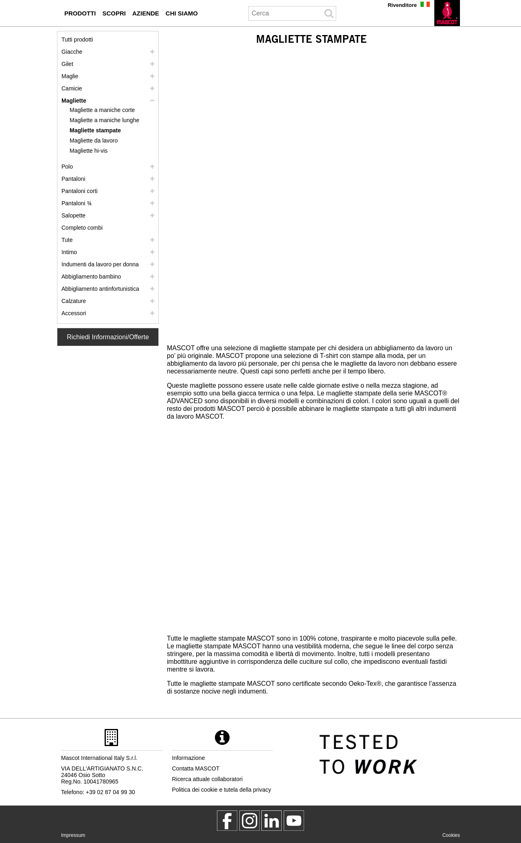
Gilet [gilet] (67, 64)
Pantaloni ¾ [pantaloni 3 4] (76, 203)
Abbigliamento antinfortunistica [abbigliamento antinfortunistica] (100, 288)
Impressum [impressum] (73, 835)
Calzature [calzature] (73, 301)
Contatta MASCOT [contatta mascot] (196, 768)
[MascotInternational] (294, 820)
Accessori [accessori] (73, 313)
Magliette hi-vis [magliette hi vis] (88, 150)
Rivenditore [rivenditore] (402, 5)
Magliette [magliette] (73, 100)
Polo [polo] (67, 166)
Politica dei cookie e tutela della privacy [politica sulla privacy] (221, 789)
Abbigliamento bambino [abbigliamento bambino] (91, 276)
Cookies (451, 835)
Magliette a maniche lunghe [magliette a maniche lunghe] (104, 120)
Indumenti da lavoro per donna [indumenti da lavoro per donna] (100, 264)
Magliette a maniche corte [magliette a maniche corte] (102, 110)
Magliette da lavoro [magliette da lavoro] (94, 140)
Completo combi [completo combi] (82, 227)
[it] (447, 13)
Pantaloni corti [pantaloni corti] (79, 191)
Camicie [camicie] (71, 88)
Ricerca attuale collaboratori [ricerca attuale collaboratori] (207, 779)
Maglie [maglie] (69, 76)
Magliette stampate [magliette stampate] (95, 130)
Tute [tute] (67, 240)
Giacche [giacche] (71, 51)
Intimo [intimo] (69, 252)
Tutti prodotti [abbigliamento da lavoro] (77, 39)
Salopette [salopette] (73, 215)
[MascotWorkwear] (227, 820)
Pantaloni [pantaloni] (73, 179)
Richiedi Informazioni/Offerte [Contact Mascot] (108, 337)
